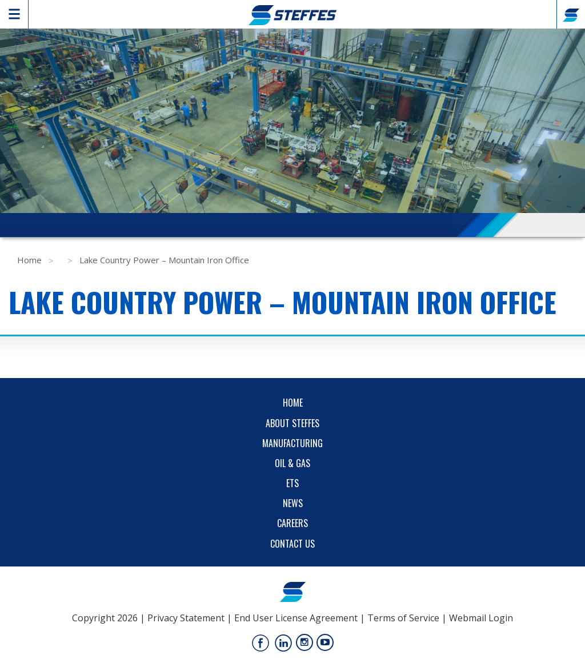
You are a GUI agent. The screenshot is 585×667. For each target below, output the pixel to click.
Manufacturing (292, 443)
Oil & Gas (292, 463)
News (293, 503)
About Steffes (292, 423)
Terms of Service (403, 618)
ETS (292, 483)
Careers (292, 523)
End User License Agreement (296, 618)
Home (29, 260)
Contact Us (292, 544)
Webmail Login (481, 618)
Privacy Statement (186, 618)
